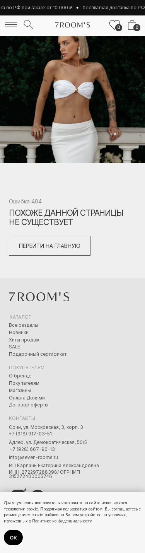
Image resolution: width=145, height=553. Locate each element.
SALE (14, 347)
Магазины (20, 390)
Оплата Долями (27, 398)
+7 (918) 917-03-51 (30, 434)
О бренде (20, 376)
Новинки (19, 332)
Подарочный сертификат (38, 354)
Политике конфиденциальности (62, 521)
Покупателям (24, 383)
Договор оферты (28, 405)
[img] (11, 24)
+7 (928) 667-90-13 (32, 449)
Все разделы (23, 325)
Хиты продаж (24, 340)
